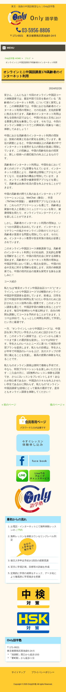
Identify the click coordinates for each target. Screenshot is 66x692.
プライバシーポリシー (43, 672)
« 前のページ (9, 404)
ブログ (27, 58)
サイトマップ (18, 672)
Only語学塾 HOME (13, 58)
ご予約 (19, 530)
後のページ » (57, 404)
